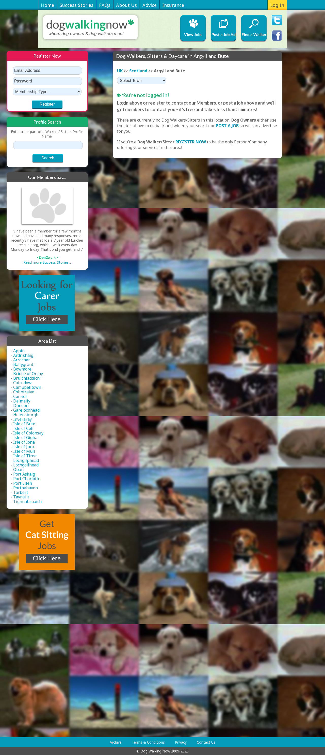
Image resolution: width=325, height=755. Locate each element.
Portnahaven (25, 488)
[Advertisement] (27, 653)
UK (120, 71)
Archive (116, 742)
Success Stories (76, 5)
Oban (18, 469)
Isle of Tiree (25, 456)
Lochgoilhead (26, 465)
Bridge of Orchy (28, 373)
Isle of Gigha (25, 437)
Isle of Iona (24, 442)
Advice (149, 5)
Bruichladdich (26, 378)
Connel (20, 396)
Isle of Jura (23, 446)
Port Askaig (24, 474)
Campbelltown (27, 387)
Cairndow (22, 382)
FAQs (104, 5)
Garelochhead (26, 410)
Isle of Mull (24, 451)
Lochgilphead (26, 460)
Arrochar (21, 360)
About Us (126, 5)
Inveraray (22, 419)
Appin (19, 351)
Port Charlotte (26, 478)
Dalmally (21, 401)
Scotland (138, 71)
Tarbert (20, 492)
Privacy (181, 742)
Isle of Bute (24, 424)
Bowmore (22, 369)
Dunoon (20, 405)
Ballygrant (23, 364)
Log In (277, 5)
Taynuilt (21, 497)
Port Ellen (22, 483)
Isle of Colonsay (28, 433)
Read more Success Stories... (47, 262)
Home (47, 5)
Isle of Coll (23, 428)
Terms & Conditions (148, 742)
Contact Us (206, 742)
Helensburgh (25, 414)
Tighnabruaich (27, 501)
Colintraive (23, 392)
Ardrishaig (23, 355)
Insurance (173, 5)
